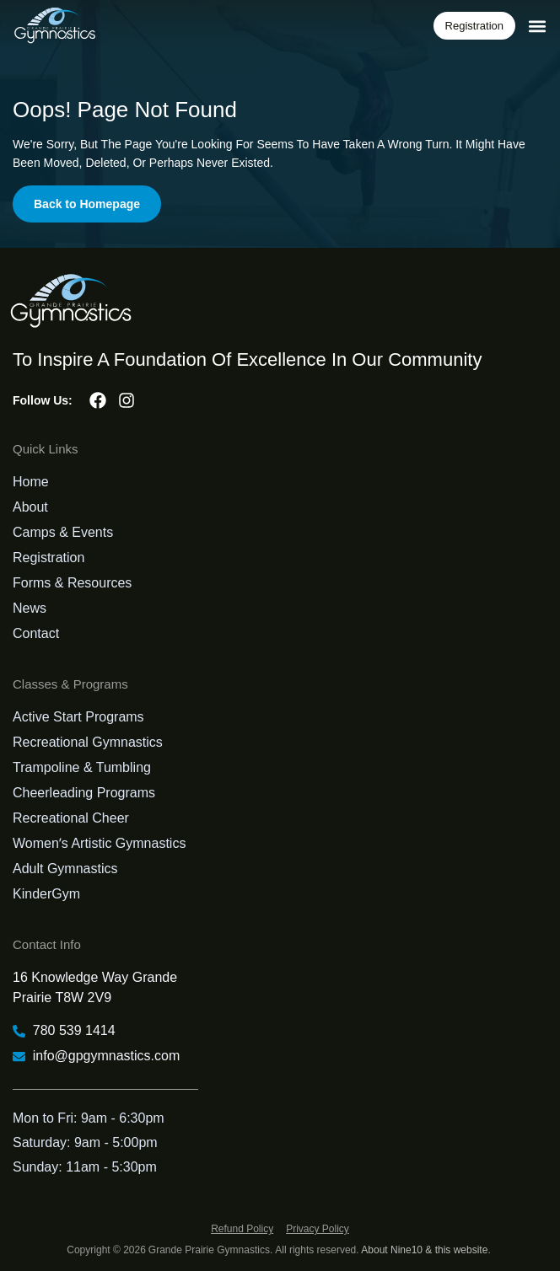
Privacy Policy (317, 1229)
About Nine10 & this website (424, 1250)
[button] (538, 26)
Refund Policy (242, 1229)
